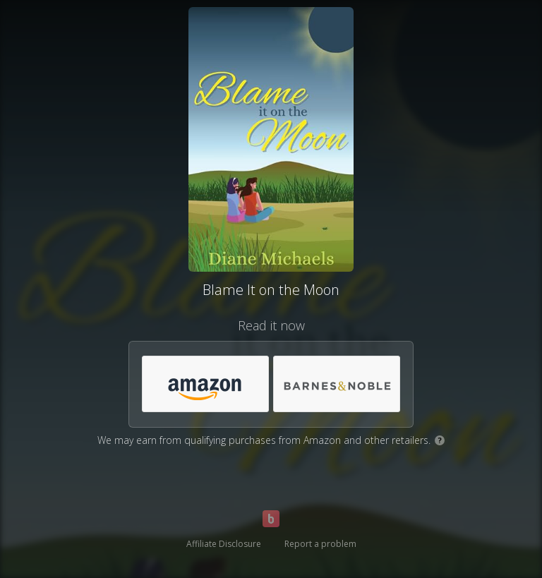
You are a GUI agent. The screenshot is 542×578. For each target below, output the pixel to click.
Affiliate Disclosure (223, 544)
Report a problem (320, 544)
